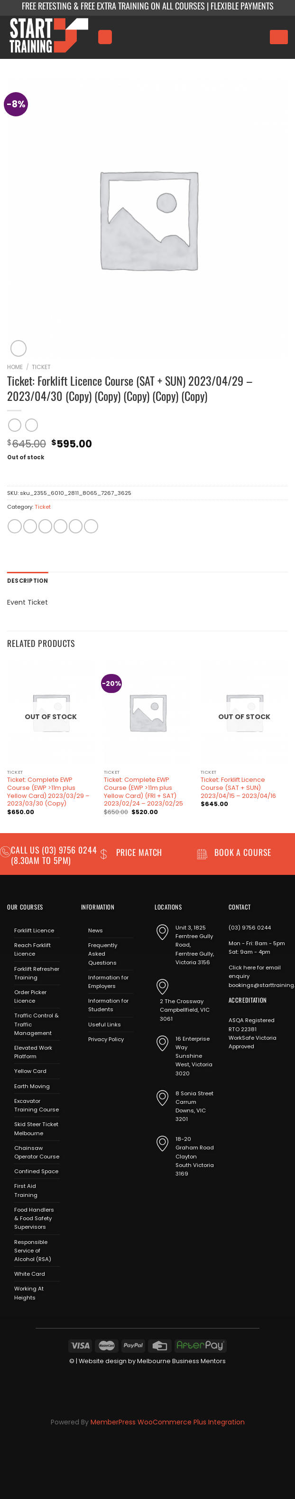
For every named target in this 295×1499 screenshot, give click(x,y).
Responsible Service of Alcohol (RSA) (32, 1250)
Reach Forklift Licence (32, 949)
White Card (29, 1274)
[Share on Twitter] (45, 526)
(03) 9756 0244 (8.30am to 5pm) (54, 855)
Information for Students (108, 1005)
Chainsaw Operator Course (36, 1152)
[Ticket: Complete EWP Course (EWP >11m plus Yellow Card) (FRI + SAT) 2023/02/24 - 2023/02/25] (147, 712)
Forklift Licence (34, 930)
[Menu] (104, 37)
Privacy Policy (106, 1039)
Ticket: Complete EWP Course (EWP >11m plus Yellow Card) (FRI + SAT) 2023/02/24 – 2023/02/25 (143, 791)
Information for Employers (108, 982)
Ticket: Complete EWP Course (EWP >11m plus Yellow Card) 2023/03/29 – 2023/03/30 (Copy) (48, 791)
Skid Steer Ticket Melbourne (36, 1128)
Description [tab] (27, 581)
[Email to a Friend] (60, 526)
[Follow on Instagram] (101, 1061)
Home (15, 367)
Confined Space (36, 1171)
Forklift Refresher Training (36, 973)
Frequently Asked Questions (102, 953)
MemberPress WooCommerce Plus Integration (168, 1422)
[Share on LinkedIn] (91, 526)
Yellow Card (30, 1071)
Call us (26, 850)
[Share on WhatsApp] (14, 526)
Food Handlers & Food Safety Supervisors (34, 1218)
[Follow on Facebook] (87, 1061)
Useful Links (104, 1024)
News (95, 930)
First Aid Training (25, 1190)
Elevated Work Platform (33, 1052)
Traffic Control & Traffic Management (36, 1024)
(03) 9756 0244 (250, 927)
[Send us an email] (115, 1061)
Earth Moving (32, 1086)
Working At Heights (29, 1293)
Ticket (41, 367)
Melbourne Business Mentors (181, 1361)
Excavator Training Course (36, 1105)
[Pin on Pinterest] (76, 526)
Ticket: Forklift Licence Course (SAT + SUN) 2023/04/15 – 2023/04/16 (238, 787)
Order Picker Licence (30, 996)
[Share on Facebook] (30, 526)
